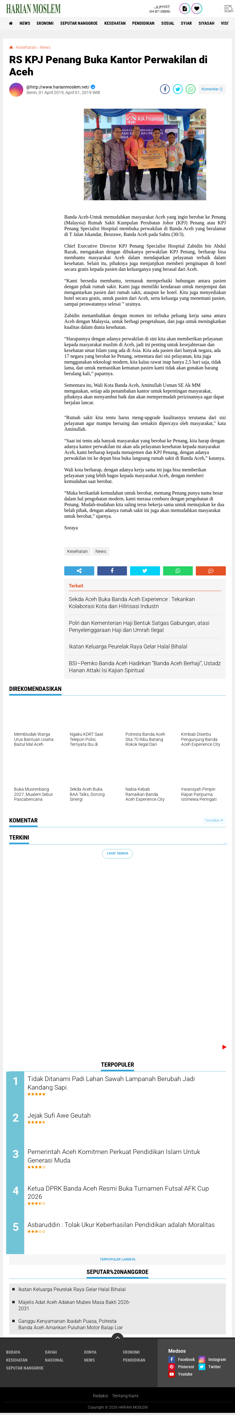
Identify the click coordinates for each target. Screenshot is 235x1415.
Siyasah (210, 23)
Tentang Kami (125, 1397)
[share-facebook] (165, 89)
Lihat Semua (117, 853)
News (25, 23)
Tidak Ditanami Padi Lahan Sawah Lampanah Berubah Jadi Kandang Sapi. (117, 1083)
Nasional (54, 1361)
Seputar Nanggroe (80, 23)
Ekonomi (46, 23)
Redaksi (100, 1397)
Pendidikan (146, 23)
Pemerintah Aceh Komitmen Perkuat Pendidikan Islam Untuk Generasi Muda (119, 1157)
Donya (90, 1354)
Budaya (13, 1354)
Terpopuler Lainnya (117, 1261)
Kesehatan (117, 23)
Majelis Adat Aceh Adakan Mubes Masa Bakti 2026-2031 (74, 1307)
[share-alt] (79, 570)
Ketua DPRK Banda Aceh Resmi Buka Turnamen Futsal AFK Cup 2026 (124, 1194)
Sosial (170, 23)
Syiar (189, 23)
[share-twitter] (178, 89)
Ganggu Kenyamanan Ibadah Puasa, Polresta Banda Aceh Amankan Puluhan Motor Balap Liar (70, 1326)
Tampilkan (214, 820)
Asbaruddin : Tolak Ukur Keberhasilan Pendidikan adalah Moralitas (112, 1231)
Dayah (51, 1354)
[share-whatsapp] (191, 89)
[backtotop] (117, 1341)
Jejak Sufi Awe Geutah (63, 1115)
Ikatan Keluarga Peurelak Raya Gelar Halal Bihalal (72, 1291)
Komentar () (212, 89)
